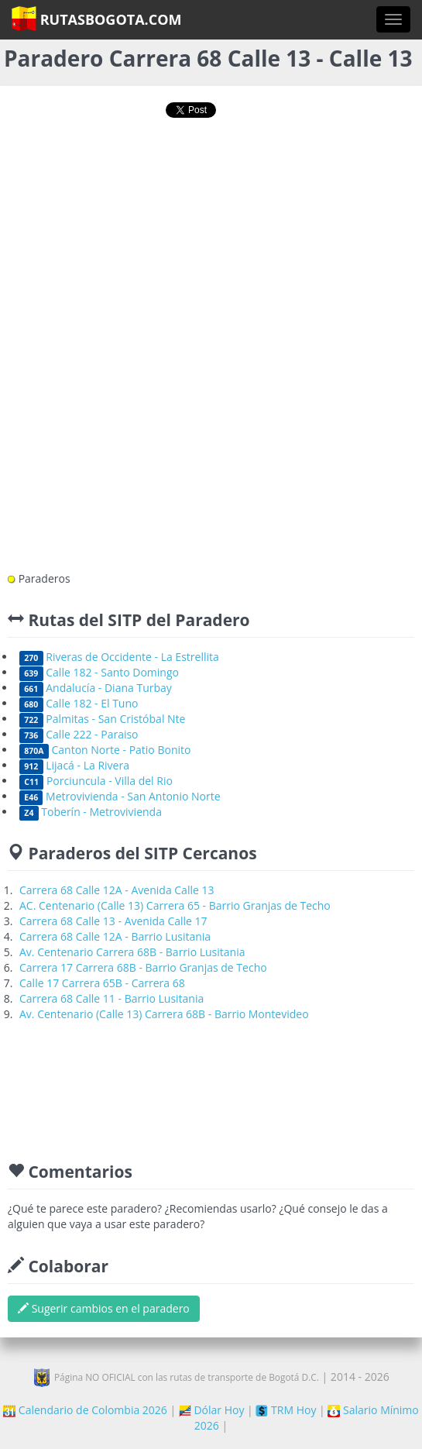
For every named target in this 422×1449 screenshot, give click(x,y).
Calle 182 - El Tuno (78, 703)
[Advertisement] (211, 183)
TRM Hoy (286, 1410)
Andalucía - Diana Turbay (95, 687)
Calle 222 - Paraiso (79, 734)
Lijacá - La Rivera (74, 765)
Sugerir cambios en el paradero (104, 1308)
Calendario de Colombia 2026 (85, 1410)
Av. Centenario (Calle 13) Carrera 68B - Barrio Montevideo (164, 1014)
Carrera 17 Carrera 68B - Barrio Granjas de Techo (143, 967)
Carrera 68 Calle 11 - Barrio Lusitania (111, 998)
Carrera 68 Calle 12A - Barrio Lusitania (115, 936)
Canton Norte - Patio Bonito (104, 749)
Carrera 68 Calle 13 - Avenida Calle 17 (113, 921)
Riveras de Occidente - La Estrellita (119, 656)
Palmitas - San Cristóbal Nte (102, 718)
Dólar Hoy (212, 1410)
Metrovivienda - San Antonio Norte (120, 796)
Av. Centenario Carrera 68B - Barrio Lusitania (132, 952)
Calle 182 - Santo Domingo (99, 672)
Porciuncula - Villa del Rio (96, 780)
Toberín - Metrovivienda (90, 811)
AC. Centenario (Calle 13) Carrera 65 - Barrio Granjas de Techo (175, 905)
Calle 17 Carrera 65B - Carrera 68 (102, 983)
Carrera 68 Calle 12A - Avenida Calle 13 (116, 890)
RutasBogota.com (96, 18)
